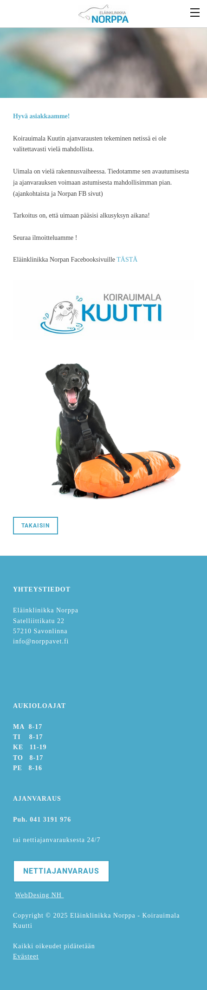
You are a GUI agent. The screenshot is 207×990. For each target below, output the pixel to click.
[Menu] (195, 11)
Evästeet (26, 956)
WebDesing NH (39, 895)
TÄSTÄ (126, 259)
